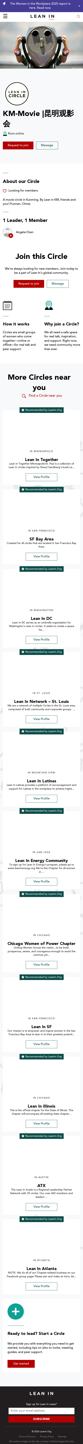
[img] (41, 432)
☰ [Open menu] (5, 17)
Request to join (18, 145)
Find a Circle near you (41, 396)
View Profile (41, 477)
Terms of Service (27, 1437)
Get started (21, 1363)
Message (47, 145)
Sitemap (62, 1437)
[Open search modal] (78, 17)
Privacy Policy (47, 1437)
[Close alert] (78, 6)
